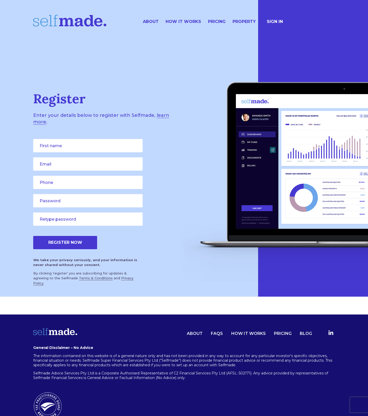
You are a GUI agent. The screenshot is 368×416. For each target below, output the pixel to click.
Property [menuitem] (244, 21)
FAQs (217, 333)
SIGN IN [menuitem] (275, 21)
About (195, 333)
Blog (306, 333)
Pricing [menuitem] (217, 21)
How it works (248, 333)
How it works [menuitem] (183, 21)
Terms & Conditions (96, 278)
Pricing (283, 333)
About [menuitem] (151, 21)
